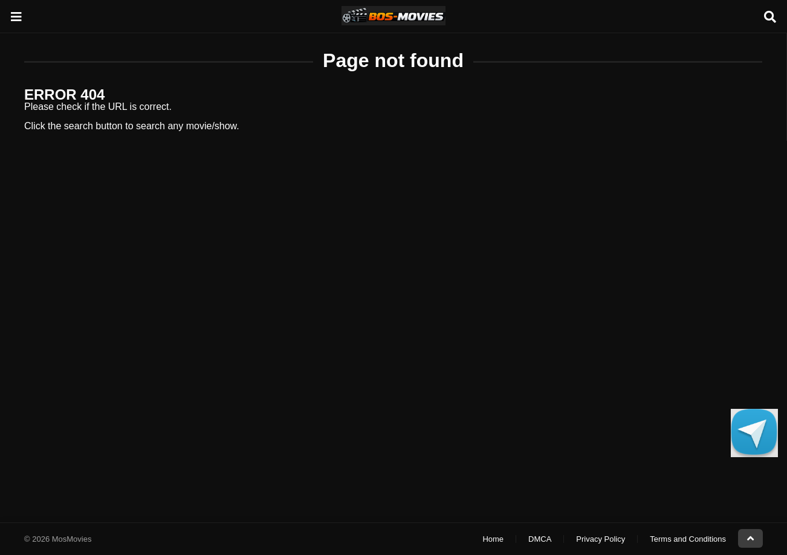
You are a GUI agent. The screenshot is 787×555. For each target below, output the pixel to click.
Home (493, 539)
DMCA (539, 539)
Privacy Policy (600, 539)
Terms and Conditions (688, 539)
